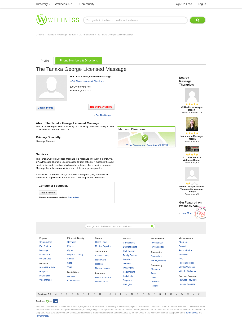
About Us (183, 242)
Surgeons (127, 280)
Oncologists (128, 268)
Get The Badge (103, 115)
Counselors (156, 256)
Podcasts (155, 281)
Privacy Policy (185, 250)
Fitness (70, 246)
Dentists (71, 276)
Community (86, 4)
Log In (202, 4)
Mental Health (158, 238)
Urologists (127, 284)
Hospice (99, 264)
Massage (43, 250)
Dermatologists (130, 247)
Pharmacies (44, 276)
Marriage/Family (158, 260)
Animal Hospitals (47, 267)
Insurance (100, 273)
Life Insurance (101, 281)
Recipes (155, 286)
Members (155, 269)
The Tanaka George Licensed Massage (114, 35)
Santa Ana (89, 35)
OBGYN (127, 263)
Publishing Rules (186, 263)
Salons (70, 259)
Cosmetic (71, 242)
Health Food (101, 242)
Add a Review (48, 192)
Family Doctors (130, 255)
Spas (69, 263)
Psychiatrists (157, 243)
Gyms (70, 250)
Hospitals (43, 271)
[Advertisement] (99, 45)
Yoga (69, 267)
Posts (153, 273)
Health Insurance (103, 277)
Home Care (100, 260)
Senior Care (101, 251)
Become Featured (187, 284)
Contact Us (184, 246)
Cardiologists (129, 243)
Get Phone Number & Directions (87, 81)
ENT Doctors (129, 251)
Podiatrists (128, 276)
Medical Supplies (103, 246)
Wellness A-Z (63, 4)
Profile (45, 60)
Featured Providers (188, 280)
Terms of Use (192, 313)
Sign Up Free (183, 4)
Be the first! (74, 197)
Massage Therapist (67, 35)
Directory (42, 4)
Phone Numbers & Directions (79, 60)
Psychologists (157, 247)
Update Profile (45, 107)
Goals (153, 277)
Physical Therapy (75, 254)
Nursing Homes (102, 268)
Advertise (183, 254)
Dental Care (73, 272)
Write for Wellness (187, 271)
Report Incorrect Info (101, 107)
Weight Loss (45, 259)
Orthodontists (73, 280)
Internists (127, 259)
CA (80, 35)
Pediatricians (129, 272)
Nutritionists (44, 254)
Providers (51, 35)
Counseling (156, 252)
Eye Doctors (45, 246)
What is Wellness (187, 267)
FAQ (181, 259)
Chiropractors (45, 242)
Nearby (192, 81)
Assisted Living (102, 255)
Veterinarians (45, 280)
